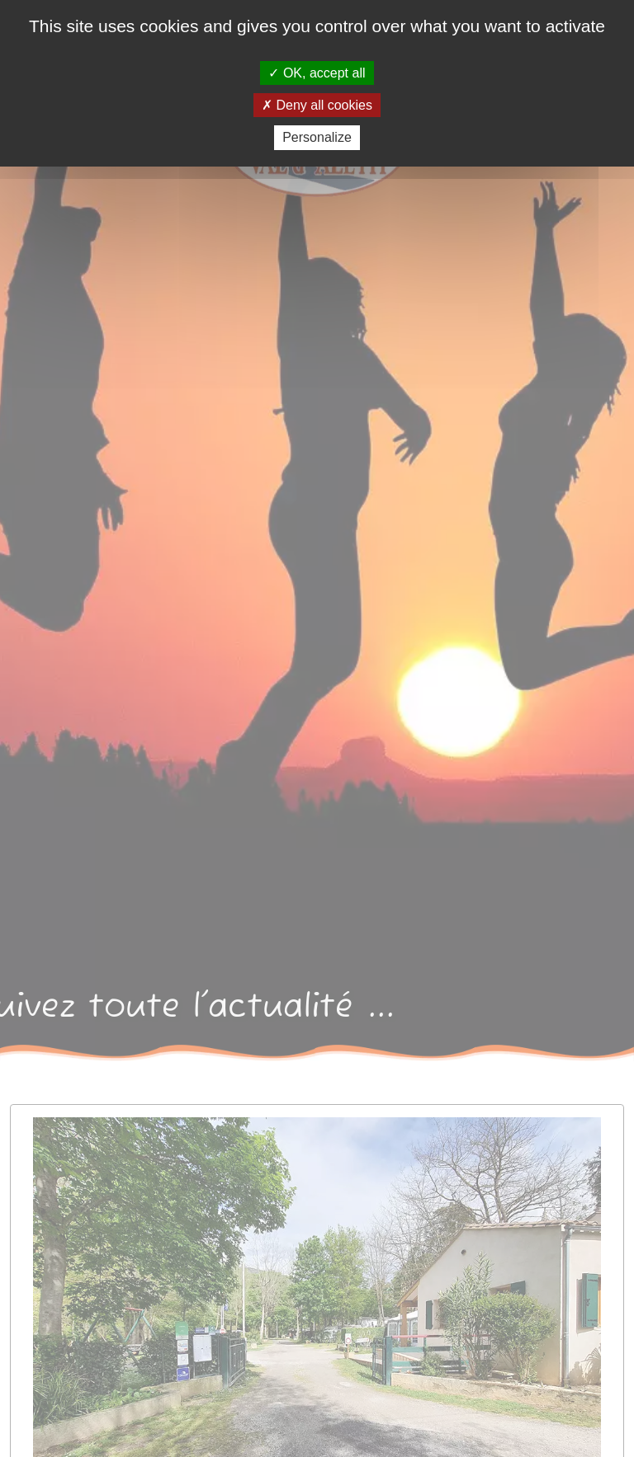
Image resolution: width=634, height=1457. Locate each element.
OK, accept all (316, 73)
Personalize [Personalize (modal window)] (317, 137)
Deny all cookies (317, 105)
